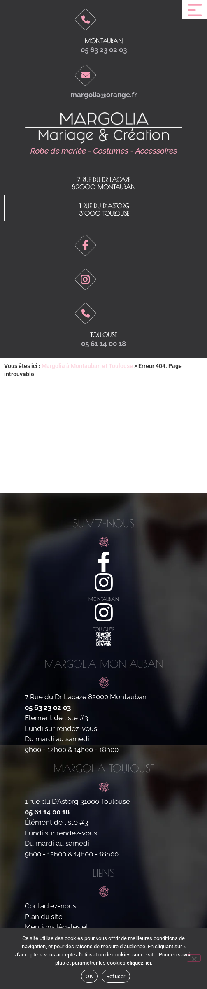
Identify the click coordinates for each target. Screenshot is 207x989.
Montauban (104, 40)
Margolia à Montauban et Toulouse (87, 366)
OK (89, 976)
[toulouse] (103, 612)
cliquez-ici (139, 963)
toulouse (103, 334)
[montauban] (103, 582)
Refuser (116, 976)
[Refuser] (194, 958)
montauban (103, 599)
